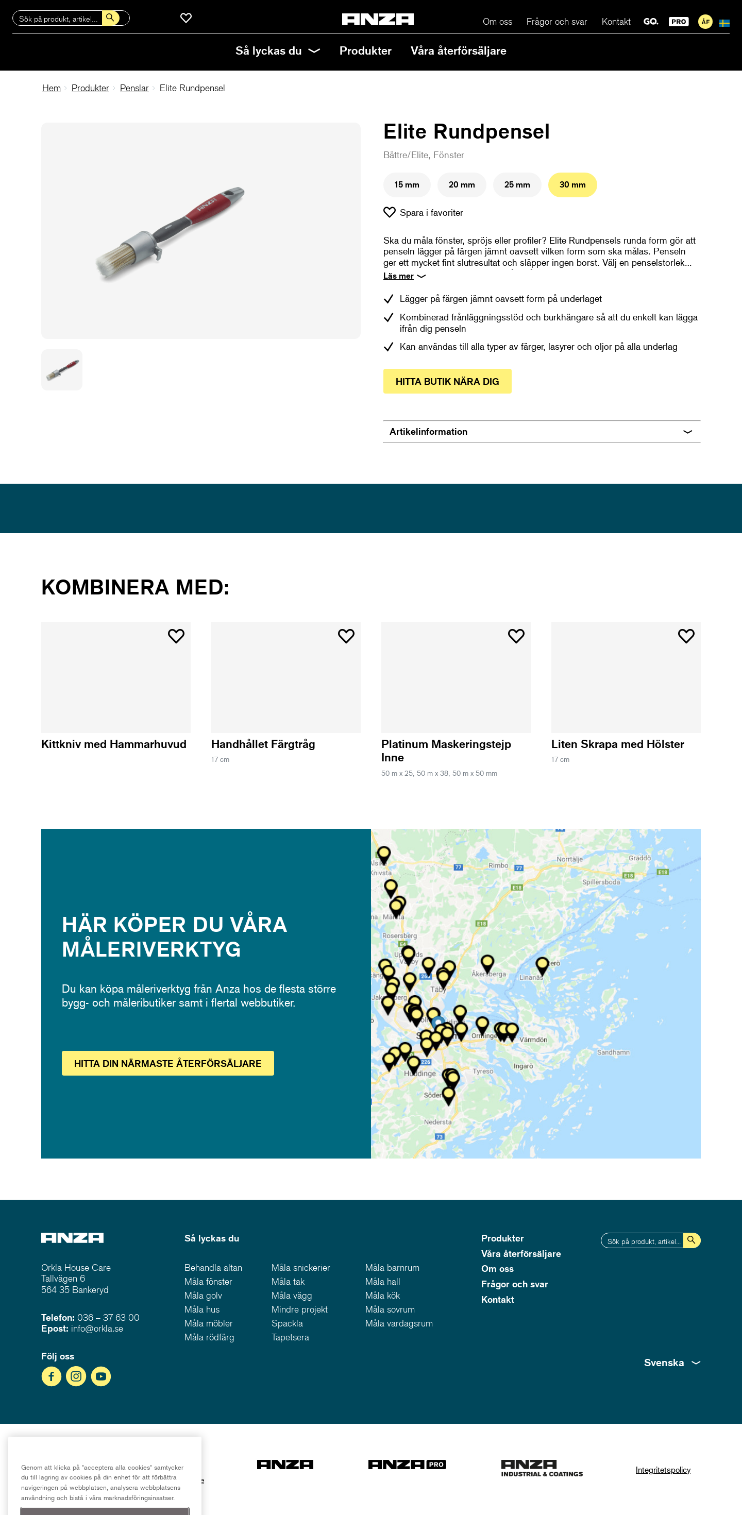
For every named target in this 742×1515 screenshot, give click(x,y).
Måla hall (382, 1281)
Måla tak (288, 1281)
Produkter (366, 50)
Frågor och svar (557, 21)
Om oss (497, 21)
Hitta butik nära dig (447, 381)
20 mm (462, 184)
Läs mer (398, 275)
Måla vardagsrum (399, 1323)
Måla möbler (208, 1323)
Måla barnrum (392, 1267)
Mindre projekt (300, 1309)
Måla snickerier (301, 1267)
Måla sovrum (390, 1309)
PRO (679, 21)
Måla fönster (208, 1281)
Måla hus (202, 1309)
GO (651, 21)
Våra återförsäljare (459, 50)
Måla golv (203, 1295)
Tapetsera (290, 1337)
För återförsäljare (705, 21)
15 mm (407, 184)
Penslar (134, 87)
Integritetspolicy (663, 1469)
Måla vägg (292, 1295)
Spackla (287, 1323)
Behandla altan (213, 1267)
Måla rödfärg (209, 1337)
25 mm (517, 184)
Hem (51, 87)
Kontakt (616, 21)
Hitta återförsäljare (168, 1063)
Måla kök (382, 1295)
